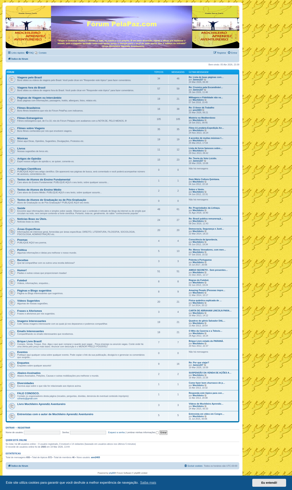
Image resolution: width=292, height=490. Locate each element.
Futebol (22, 280)
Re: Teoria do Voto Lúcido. (203, 158)
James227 (198, 79)
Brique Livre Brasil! (29, 341)
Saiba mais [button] (148, 482)
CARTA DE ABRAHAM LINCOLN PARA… (210, 310)
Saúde (21, 208)
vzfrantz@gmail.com (27, 398)
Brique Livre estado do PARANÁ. (206, 341)
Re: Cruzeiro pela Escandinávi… (206, 87)
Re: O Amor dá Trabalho (201, 107)
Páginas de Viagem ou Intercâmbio (39, 97)
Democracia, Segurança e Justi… (206, 229)
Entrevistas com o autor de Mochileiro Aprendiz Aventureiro (55, 414)
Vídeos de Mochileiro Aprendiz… (206, 404)
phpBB (112, 473)
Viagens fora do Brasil (31, 87)
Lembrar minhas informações (143, 432)
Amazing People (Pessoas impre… (207, 290)
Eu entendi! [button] (269, 482)
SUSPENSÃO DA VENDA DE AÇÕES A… (210, 372)
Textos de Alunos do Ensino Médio (39, 189)
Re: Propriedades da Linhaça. (204, 208)
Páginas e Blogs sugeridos (34, 290)
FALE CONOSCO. (28, 393)
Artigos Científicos (29, 168)
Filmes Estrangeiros (30, 118)
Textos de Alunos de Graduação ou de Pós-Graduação (51, 199)
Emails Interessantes (30, 331)
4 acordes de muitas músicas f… (206, 138)
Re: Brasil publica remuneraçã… (206, 218)
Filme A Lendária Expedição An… (206, 128)
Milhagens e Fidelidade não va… (206, 97)
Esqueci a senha (116, 432)
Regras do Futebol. (199, 280)
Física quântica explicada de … (205, 300)
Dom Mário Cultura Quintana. (204, 179)
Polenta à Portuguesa (200, 260)
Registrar (24, 427)
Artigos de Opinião (29, 158)
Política (22, 249)
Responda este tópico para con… (206, 393)
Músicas (22, 138)
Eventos (22, 352)
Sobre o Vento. (196, 189)
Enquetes (23, 362)
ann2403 (197, 110)
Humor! (22, 270)
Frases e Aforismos (29, 310)
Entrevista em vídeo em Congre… (206, 414)
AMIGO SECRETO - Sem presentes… (208, 270)
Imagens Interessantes (31, 321)
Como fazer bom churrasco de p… (207, 383)
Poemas (22, 239)
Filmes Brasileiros (28, 107)
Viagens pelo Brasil (29, 77)
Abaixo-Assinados (29, 373)
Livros (21, 148)
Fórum (10, 72)
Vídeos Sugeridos (28, 300)
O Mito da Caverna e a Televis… (205, 331)
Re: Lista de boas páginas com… (206, 77)
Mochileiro (198, 100)
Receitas (22, 260)
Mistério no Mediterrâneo (202, 118)
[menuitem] (30, 52)
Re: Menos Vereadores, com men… (207, 249)
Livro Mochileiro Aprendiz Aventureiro (41, 404)
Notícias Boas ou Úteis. (32, 218)
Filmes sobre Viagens (31, 128)
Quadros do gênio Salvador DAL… (207, 320)
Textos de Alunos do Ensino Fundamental (43, 179)
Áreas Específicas (28, 229)
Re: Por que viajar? (199, 362)
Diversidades (25, 383)
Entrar (10, 427)
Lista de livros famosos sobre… (205, 148)
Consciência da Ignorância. (203, 239)
